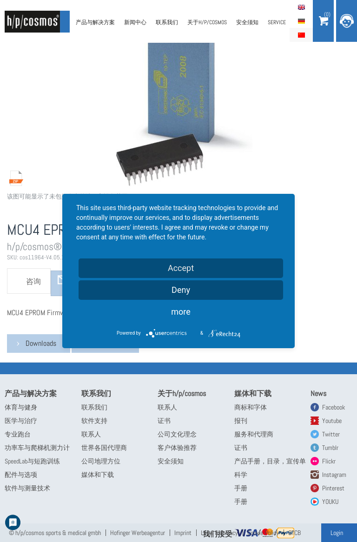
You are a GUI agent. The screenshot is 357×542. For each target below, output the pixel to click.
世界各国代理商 (104, 447)
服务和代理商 (253, 434)
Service (277, 22)
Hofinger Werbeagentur (137, 533)
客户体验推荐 (177, 447)
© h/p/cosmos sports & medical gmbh (55, 533)
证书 (164, 420)
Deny (181, 290)
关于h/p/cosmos (207, 22)
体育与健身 (21, 407)
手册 (240, 488)
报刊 (240, 420)
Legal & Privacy (219, 533)
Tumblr (330, 447)
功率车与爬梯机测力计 (37, 447)
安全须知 (247, 22)
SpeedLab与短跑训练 (32, 461)
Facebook (333, 407)
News (318, 393)
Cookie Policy (263, 533)
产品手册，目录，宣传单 (270, 461)
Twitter (331, 434)
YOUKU (330, 501)
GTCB (294, 533)
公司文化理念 (177, 434)
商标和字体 (250, 407)
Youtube (332, 420)
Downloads (41, 343)
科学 (240, 474)
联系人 (91, 434)
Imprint (183, 533)
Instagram (334, 474)
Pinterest (333, 488)
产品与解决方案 (95, 22)
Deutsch (301, 21)
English (301, 7)
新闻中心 (135, 22)
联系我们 (167, 22)
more (181, 312)
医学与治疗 (21, 420)
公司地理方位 (100, 461)
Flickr (329, 461)
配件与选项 (21, 474)
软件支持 (94, 420)
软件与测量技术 (27, 488)
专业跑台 (18, 434)
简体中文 (301, 35)
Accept (181, 268)
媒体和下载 (97, 474)
